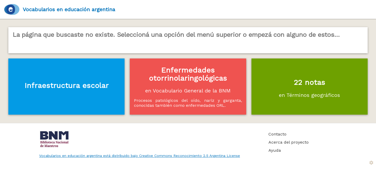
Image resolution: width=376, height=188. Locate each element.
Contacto (277, 134)
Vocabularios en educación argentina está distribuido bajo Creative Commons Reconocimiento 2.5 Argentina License (139, 156)
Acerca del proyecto (288, 142)
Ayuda (274, 150)
